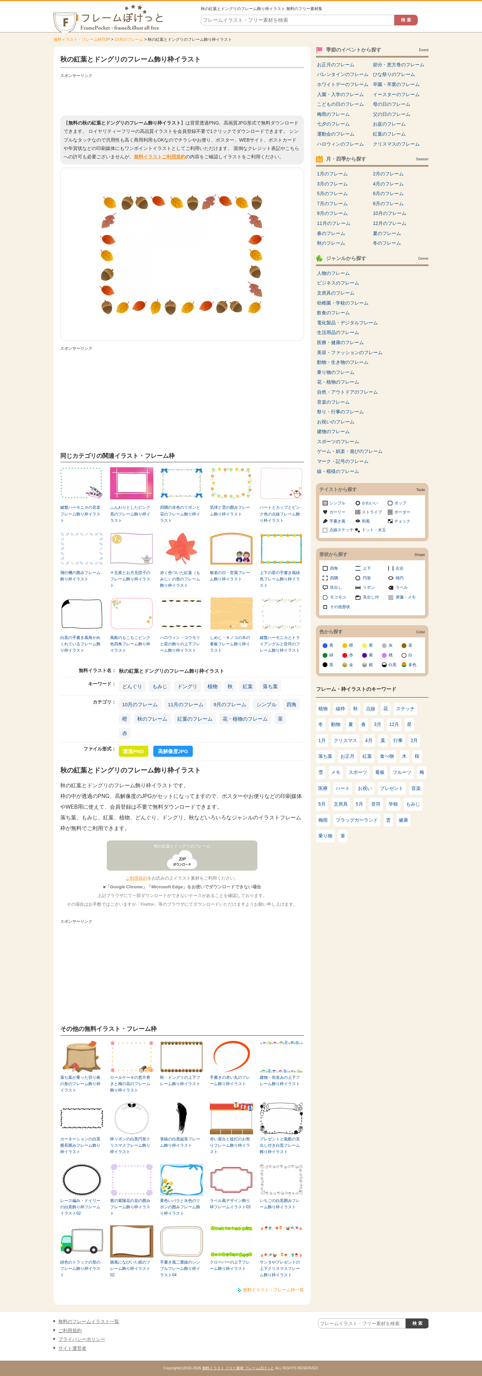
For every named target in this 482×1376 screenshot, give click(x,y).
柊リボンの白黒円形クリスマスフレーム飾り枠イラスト (130, 1145)
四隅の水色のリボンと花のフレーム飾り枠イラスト (180, 514)
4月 (369, 740)
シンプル (266, 704)
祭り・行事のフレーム (340, 411)
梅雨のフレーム (333, 114)
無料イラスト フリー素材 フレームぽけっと (238, 1368)
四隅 (334, 578)
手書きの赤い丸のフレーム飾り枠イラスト (230, 1080)
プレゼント (391, 788)
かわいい (370, 503)
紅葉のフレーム (195, 719)
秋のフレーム (152, 719)
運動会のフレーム (335, 134)
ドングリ (187, 686)
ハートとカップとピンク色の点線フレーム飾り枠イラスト (280, 514)
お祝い (365, 788)
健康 (403, 820)
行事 (398, 740)
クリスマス (345, 740)
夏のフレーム (387, 233)
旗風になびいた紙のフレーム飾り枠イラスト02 (130, 1269)
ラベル (402, 587)
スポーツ (357, 772)
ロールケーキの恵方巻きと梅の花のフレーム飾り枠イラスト (130, 1084)
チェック (402, 521)
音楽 (416, 788)
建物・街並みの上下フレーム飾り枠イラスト (280, 1080)
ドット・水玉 (374, 530)
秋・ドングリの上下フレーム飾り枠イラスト (180, 1080)
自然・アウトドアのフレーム (347, 392)
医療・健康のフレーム (340, 342)
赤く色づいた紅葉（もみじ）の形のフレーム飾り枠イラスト (180, 579)
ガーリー (337, 512)
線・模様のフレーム (338, 471)
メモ (335, 772)
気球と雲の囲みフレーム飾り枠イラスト (230, 510)
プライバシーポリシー (81, 1339)
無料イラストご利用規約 (159, 156)
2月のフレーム (388, 173)
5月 (359, 804)
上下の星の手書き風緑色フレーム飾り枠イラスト (280, 579)
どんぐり (132, 686)
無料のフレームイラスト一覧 (88, 1321)
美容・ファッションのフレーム (350, 352)
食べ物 (387, 756)
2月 (414, 740)
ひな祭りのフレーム (394, 74)
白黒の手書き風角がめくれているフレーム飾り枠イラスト (80, 644)
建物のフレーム (333, 431)
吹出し (336, 587)
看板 (380, 772)
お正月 (347, 756)
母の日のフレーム (391, 104)
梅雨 (323, 820)
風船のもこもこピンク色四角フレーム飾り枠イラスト (130, 644)
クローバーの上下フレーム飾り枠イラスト (230, 1265)
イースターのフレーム (396, 94)
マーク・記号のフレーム (343, 461)
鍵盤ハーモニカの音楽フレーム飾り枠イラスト (80, 514)
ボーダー (402, 512)
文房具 (341, 804)
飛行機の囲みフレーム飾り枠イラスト (80, 575)
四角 (292, 704)
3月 (377, 724)
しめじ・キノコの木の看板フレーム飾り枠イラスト (230, 644)
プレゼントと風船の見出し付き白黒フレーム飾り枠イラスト (280, 1145)
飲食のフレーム (333, 312)
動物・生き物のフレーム (343, 362)
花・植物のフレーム (245, 719)
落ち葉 (270, 686)
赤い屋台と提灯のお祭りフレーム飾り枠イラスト (230, 1145)
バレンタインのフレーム (343, 74)
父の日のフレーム (391, 114)
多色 (412, 664)
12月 (394, 724)
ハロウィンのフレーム (340, 144)
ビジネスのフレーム (338, 283)
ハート (343, 788)
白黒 (393, 664)
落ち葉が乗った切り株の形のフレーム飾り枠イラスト (80, 1084)
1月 (322, 740)
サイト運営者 (72, 1348)
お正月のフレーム (335, 64)
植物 (213, 686)
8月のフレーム (388, 203)
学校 (393, 804)
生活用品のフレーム (338, 332)
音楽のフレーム (333, 402)
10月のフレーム (128, 39)
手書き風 (337, 521)
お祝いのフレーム (335, 421)
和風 (366, 521)
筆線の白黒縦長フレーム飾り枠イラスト (180, 1142)
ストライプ (372, 512)
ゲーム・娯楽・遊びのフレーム (350, 451)
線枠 (340, 708)
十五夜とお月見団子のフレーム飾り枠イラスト (130, 579)
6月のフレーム (388, 193)
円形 (367, 578)
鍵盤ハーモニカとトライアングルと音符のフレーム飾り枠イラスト (280, 644)
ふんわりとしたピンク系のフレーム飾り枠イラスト (130, 514)
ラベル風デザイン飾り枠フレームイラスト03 (230, 1203)
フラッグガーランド (357, 820)
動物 (335, 724)
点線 (370, 708)
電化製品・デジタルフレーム (347, 322)
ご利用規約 (136, 878)
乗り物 (325, 835)
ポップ (400, 503)
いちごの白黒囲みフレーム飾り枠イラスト (280, 1203)
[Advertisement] (182, 95)
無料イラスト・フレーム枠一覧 (273, 1289)
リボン (369, 587)
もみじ (159, 686)
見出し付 (371, 597)
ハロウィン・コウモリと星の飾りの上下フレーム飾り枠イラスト (180, 644)
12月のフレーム (389, 223)
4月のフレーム (388, 183)
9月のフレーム (230, 704)
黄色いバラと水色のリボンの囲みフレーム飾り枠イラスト (180, 1207)
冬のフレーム (387, 243)
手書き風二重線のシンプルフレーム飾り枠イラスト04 (180, 1269)
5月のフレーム (332, 193)
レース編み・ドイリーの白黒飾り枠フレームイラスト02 (80, 1207)
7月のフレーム (332, 203)
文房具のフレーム (335, 293)
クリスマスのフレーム (396, 144)
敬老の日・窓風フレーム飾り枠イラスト (230, 575)
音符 (376, 804)
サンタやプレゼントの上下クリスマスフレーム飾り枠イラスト (280, 1269)
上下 (367, 568)
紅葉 (248, 686)
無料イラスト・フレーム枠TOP (82, 39)
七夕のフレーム (333, 124)
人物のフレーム (333, 273)
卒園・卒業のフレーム (396, 84)
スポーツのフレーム (338, 441)
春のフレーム (331, 233)
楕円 (400, 578)
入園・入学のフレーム (340, 94)
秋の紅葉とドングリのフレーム (182, 846)
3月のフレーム (332, 183)
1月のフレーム (332, 173)
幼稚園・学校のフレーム (343, 303)
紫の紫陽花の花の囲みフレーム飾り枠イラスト (130, 1207)
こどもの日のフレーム (340, 104)
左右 (400, 568)
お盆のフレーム (389, 124)
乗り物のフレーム (335, 372)
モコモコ (338, 597)
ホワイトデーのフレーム (343, 84)
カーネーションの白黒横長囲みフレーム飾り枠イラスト (80, 1145)
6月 (322, 804)
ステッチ (405, 708)
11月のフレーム (186, 704)
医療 (323, 788)
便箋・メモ (406, 597)
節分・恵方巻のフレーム (398, 64)
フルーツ (402, 772)
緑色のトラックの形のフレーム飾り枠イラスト (80, 1269)
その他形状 (340, 606)
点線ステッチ (341, 530)
